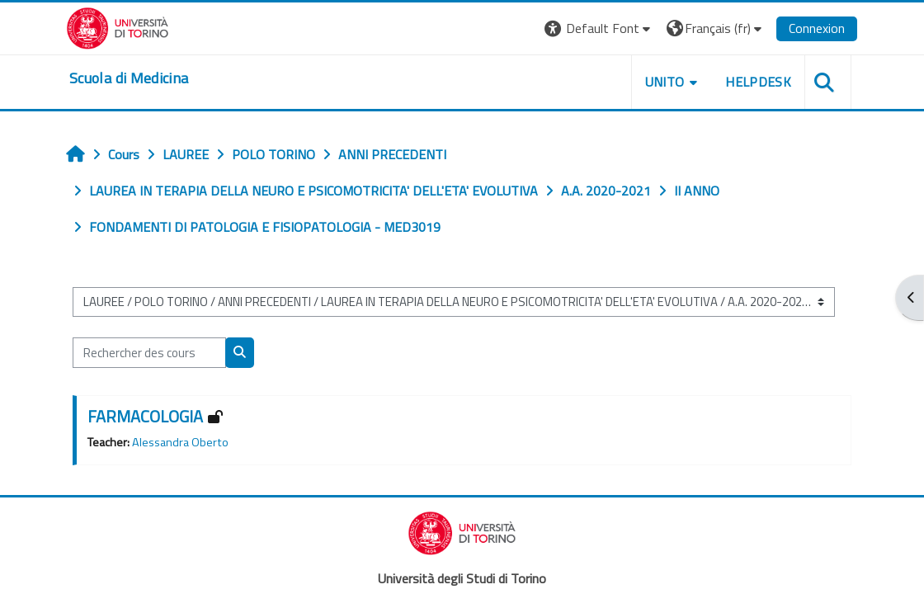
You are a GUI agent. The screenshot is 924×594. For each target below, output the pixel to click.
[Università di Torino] (117, 26)
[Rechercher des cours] (149, 352)
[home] (128, 78)
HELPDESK (758, 82)
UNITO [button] (665, 82)
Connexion (817, 28)
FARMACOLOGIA (145, 416)
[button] (599, 28)
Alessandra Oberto (180, 442)
